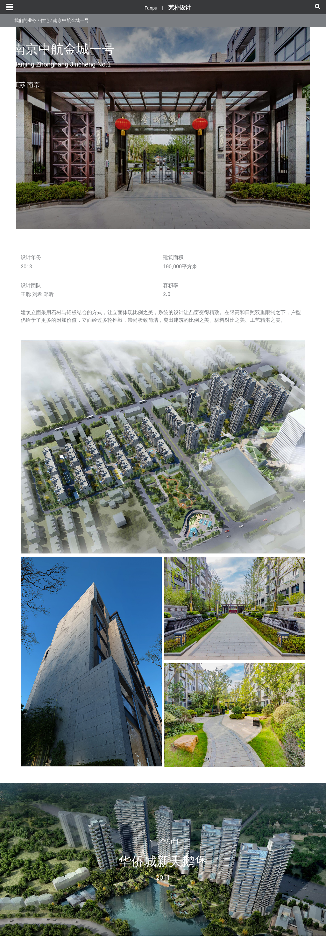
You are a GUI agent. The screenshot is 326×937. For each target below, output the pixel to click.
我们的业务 (25, 20)
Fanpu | (168, 8)
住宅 (44, 20)
